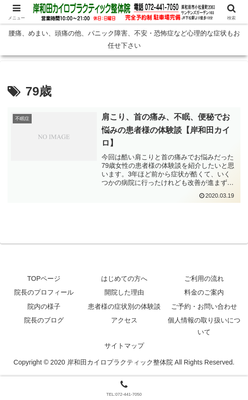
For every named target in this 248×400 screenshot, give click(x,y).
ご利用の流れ (204, 279)
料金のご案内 (204, 292)
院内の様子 (43, 306)
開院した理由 (124, 292)
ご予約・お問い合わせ (204, 306)
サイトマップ (124, 346)
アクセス (124, 320)
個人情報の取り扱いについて (204, 326)
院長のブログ (44, 320)
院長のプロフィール (44, 292)
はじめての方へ (124, 279)
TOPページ (44, 279)
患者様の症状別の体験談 (124, 306)
